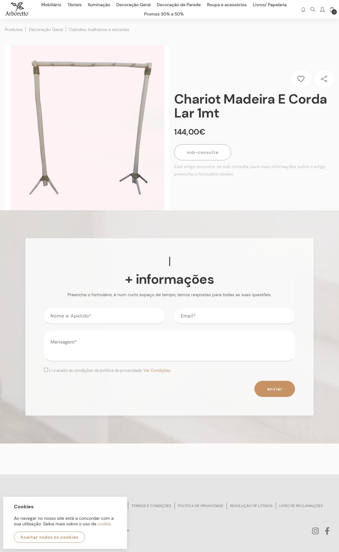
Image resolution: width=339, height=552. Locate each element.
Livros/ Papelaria (270, 4)
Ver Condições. (157, 370)
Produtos (14, 29)
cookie (104, 524)
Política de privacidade (200, 505)
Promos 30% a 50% (164, 14)
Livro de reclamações (301, 505)
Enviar (274, 389)
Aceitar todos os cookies (49, 537)
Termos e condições (151, 505)
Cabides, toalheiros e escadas (99, 29)
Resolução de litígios (251, 505)
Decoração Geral (46, 29)
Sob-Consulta (202, 152)
